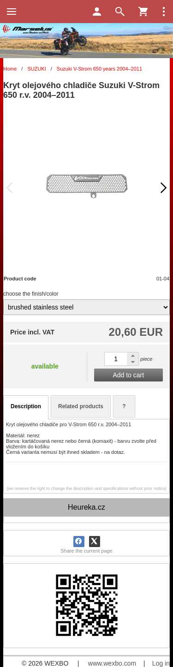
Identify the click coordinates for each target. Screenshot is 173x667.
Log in (161, 663)
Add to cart (128, 375)
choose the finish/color (30, 294)
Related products (80, 406)
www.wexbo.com (112, 663)
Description (26, 406)
